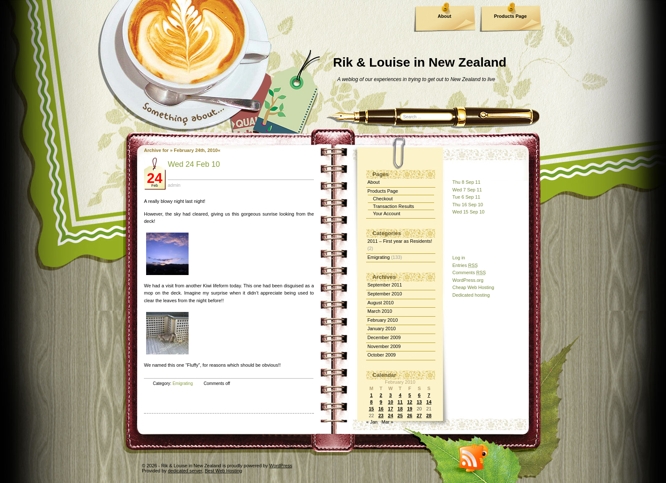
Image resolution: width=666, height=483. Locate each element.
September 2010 (384, 293)
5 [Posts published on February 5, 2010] (409, 395)
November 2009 (384, 346)
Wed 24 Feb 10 (194, 164)
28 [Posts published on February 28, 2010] (429, 415)
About (445, 16)
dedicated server (185, 470)
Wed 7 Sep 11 (467, 189)
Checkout (382, 198)
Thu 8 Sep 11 (466, 182)
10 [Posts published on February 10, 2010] (390, 401)
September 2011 (384, 284)
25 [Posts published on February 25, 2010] (400, 415)
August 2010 (380, 302)
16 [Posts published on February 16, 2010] (381, 408)
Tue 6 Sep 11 (466, 196)
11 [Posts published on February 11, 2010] (400, 401)
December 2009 (384, 337)
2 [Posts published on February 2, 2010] (381, 395)
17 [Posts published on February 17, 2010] (390, 408)
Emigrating (182, 383)
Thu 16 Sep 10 (467, 204)
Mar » (387, 421)
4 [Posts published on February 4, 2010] (400, 395)
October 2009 (381, 354)
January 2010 (381, 328)
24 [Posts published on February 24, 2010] (390, 415)
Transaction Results (393, 206)
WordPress (280, 465)
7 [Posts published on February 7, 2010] (429, 395)
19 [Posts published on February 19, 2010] (409, 408)
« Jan (372, 421)
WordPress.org (467, 280)
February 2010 (382, 320)
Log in (458, 257)
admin (174, 185)
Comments (469, 272)
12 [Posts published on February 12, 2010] (409, 401)
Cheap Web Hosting (473, 287)
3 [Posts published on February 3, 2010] (390, 395)
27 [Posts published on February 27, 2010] (419, 415)
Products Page (510, 16)
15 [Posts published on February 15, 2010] (371, 408)
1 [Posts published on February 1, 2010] (371, 395)
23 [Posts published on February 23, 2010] (381, 415)
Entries (465, 265)
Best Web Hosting (223, 470)
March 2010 (379, 311)
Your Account (386, 213)
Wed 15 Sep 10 (468, 211)
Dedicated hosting (471, 295)
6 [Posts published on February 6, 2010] (419, 395)
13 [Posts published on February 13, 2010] (419, 401)
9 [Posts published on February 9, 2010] (381, 401)
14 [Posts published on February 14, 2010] (429, 401)
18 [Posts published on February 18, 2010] (400, 408)
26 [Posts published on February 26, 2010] (409, 415)
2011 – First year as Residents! (399, 241)
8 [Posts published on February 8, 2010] (371, 401)
